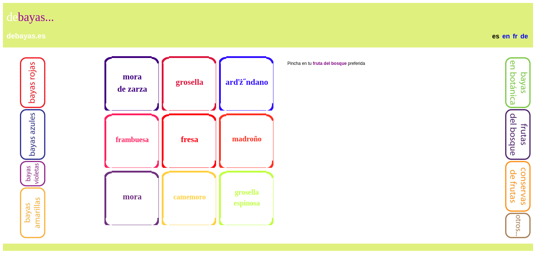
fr (515, 36)
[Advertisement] (196, 25)
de (524, 36)
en (506, 36)
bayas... (36, 17)
